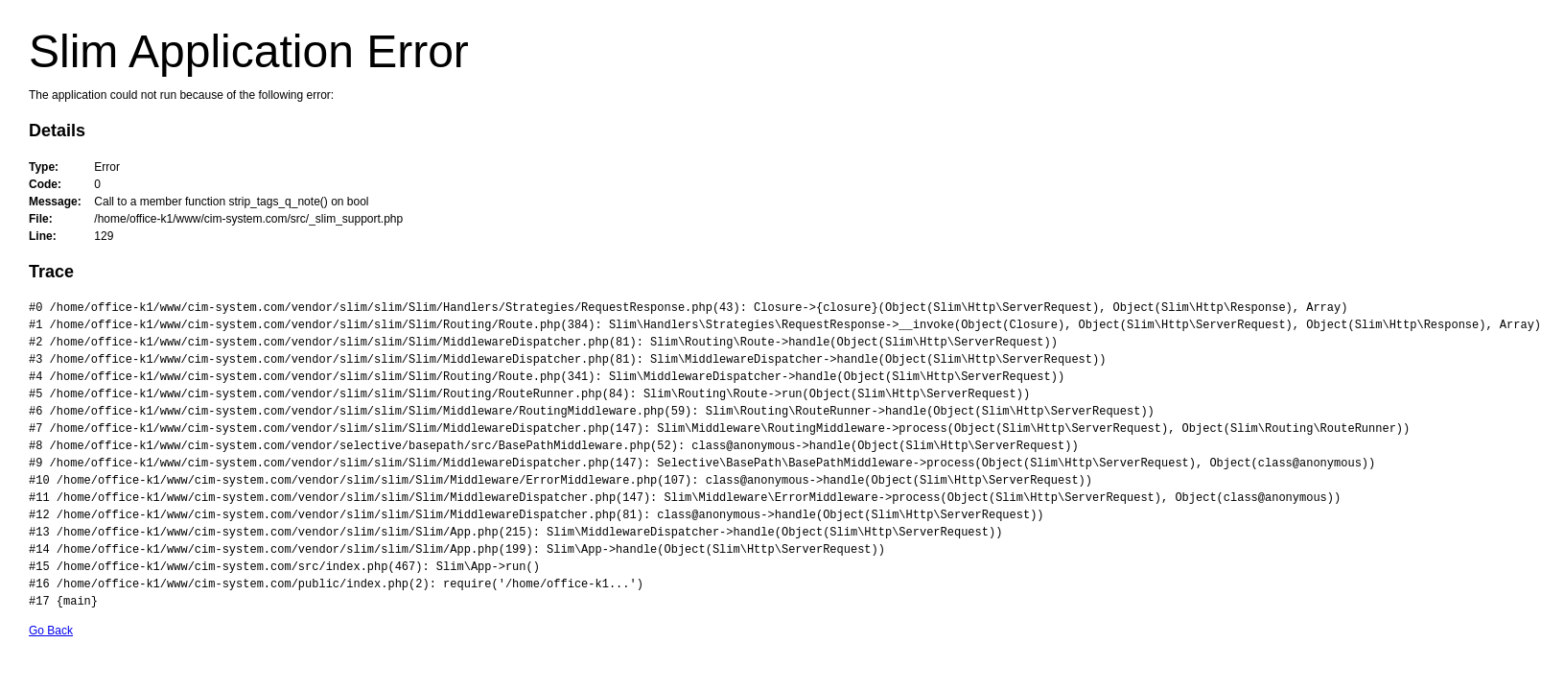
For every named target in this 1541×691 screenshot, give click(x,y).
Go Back (51, 630)
